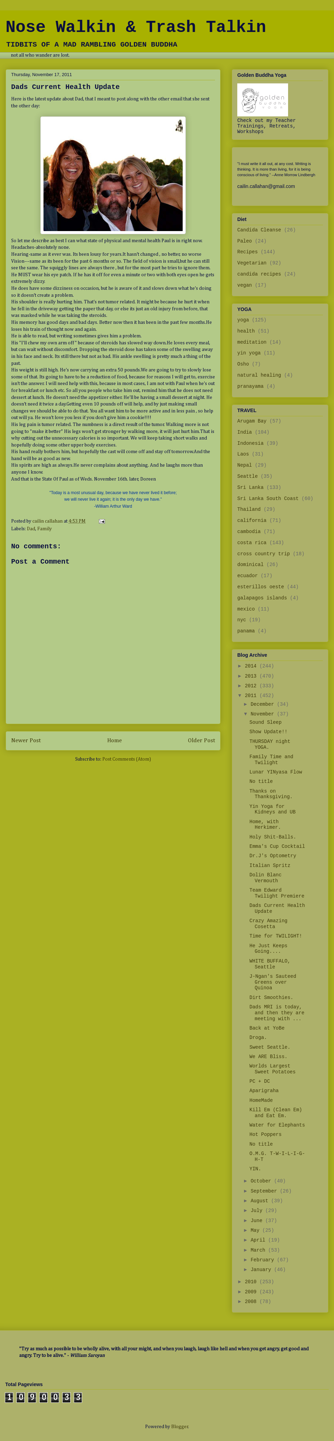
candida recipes (259, 274)
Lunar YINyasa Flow (275, 772)
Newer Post (26, 741)
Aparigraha (264, 1091)
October (262, 1181)
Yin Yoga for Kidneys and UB (272, 809)
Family (44, 528)
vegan (244, 285)
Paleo (244, 241)
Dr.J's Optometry (272, 856)
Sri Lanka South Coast (268, 498)
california (252, 520)
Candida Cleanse (259, 230)
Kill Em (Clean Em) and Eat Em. (275, 1113)
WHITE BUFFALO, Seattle (270, 964)
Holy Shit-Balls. (272, 837)
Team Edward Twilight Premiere (276, 893)
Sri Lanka (250, 487)
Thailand (249, 509)
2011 (252, 695)
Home (114, 741)
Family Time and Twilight (271, 759)
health (246, 331)
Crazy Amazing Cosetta (268, 924)
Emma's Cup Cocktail (277, 846)
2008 (252, 1301)
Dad (31, 528)
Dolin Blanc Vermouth (265, 878)
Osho (243, 364)
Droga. (258, 1037)
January (262, 1269)
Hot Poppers (265, 1134)
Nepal (244, 465)
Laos (243, 454)
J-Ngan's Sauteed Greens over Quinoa (272, 982)
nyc (241, 620)
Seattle (247, 476)
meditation (252, 342)
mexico (246, 609)
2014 (252, 666)
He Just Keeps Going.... (268, 949)
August (260, 1201)
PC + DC (259, 1081)
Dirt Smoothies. (271, 997)
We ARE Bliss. (268, 1056)
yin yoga (249, 353)
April (259, 1240)
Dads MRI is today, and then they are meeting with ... (276, 1013)
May (256, 1230)
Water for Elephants (277, 1125)
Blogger (179, 1426)
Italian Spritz (270, 865)
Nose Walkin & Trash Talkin (136, 27)
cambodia (249, 531)
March (259, 1250)
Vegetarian (252, 263)
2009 (252, 1292)
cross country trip (263, 554)
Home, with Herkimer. (265, 824)
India (244, 432)
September (265, 1191)
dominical (250, 564)
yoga (243, 320)
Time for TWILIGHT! (275, 936)
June (257, 1220)
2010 (252, 1282)
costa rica (252, 543)
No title (261, 781)
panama (246, 631)
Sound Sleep (265, 722)
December (263, 704)
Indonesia (250, 443)
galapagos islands (262, 598)
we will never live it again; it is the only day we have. (112, 499)
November (263, 714)
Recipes (247, 252)
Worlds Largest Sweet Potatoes (272, 1069)
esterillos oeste (260, 587)
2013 (252, 676)
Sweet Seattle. (270, 1047)
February (263, 1260)
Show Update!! (268, 732)
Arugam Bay (252, 421)
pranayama (250, 386)
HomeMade (261, 1100)
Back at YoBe (267, 1028)
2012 (252, 686)
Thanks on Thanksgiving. (271, 794)
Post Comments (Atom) (126, 759)
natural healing (259, 375)
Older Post (201, 741)
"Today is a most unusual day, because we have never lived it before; (113, 492)
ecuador (247, 576)
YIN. (255, 1169)
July (257, 1210)
